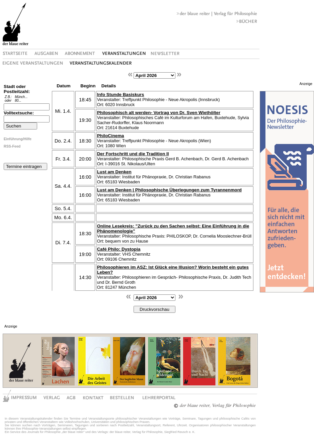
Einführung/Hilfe (17, 139)
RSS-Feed (12, 146)
